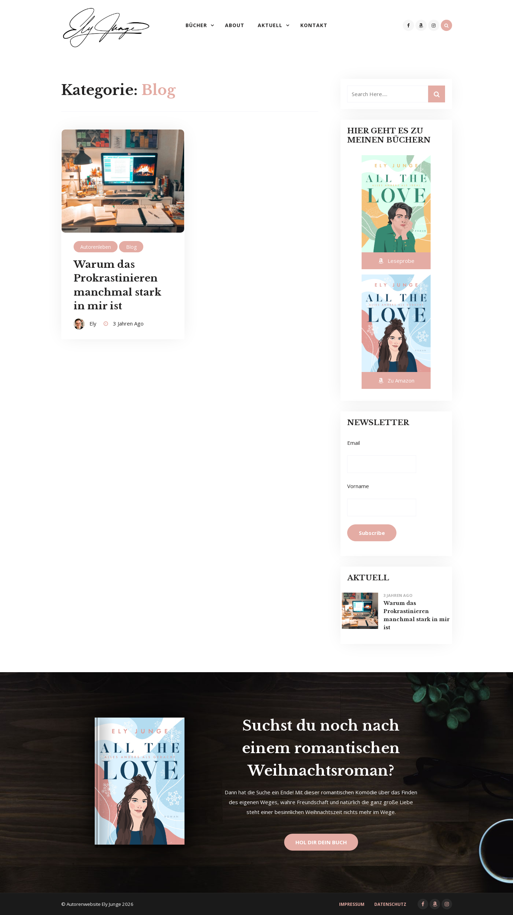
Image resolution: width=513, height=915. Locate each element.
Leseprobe (396, 260)
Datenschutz (390, 904)
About (234, 25)
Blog (131, 247)
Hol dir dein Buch (321, 842)
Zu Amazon (396, 380)
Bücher (196, 25)
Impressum (351, 904)
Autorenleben (95, 247)
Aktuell (270, 25)
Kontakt (313, 25)
